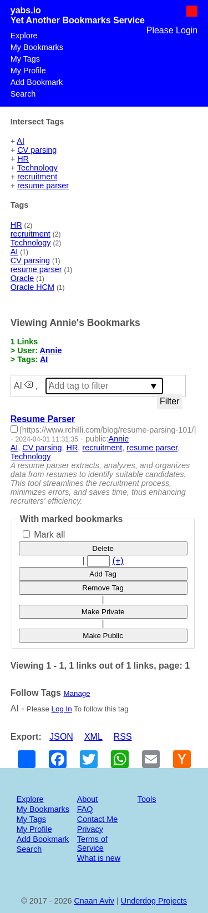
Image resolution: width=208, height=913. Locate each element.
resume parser (43, 185)
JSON (61, 736)
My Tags (25, 58)
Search (23, 93)
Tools (147, 799)
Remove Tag (103, 588)
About (87, 799)
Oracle (22, 278)
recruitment (37, 176)
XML (93, 736)
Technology (37, 167)
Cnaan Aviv (94, 900)
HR (23, 158)
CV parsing (37, 150)
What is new (98, 858)
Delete (103, 548)
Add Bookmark (37, 82)
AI (20, 141)
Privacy (90, 829)
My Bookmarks (37, 47)
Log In (62, 709)
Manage (76, 693)
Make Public (103, 635)
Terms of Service (92, 843)
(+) (118, 560)
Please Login (172, 30)
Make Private (103, 612)
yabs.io (26, 10)
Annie (50, 350)
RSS (123, 736)
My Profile (28, 70)
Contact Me (97, 819)
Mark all (44, 534)
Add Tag (102, 574)
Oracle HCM (32, 287)
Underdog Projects (154, 900)
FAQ (85, 809)
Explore (24, 35)
